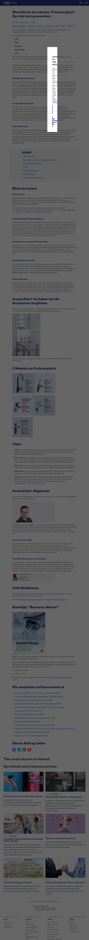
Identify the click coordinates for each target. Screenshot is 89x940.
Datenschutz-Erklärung (56, 101)
